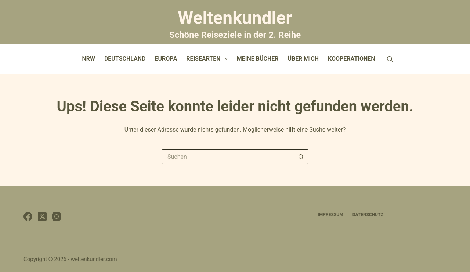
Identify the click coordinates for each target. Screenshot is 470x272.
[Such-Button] (301, 156)
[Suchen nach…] (228, 156)
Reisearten (208, 58)
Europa (166, 58)
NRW (88, 58)
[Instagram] (56, 216)
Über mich (303, 58)
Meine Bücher (258, 58)
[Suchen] (390, 59)
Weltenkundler (235, 23)
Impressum (330, 214)
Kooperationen (351, 58)
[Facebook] (28, 216)
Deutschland (125, 58)
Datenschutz (367, 214)
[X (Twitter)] (42, 216)
